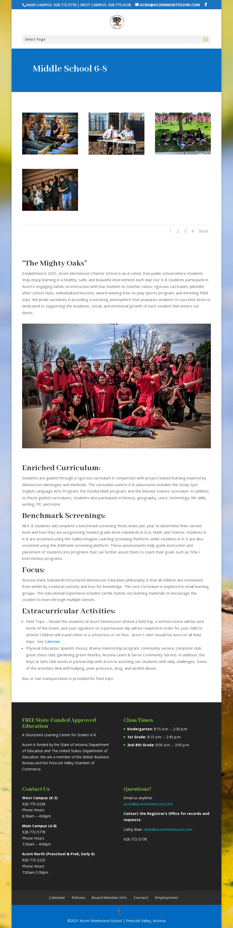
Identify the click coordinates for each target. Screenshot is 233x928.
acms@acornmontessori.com (148, 804)
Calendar (57, 897)
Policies (78, 897)
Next (203, 231)
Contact (141, 897)
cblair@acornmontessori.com (167, 829)
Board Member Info (109, 897)
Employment (166, 897)
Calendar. (53, 641)
